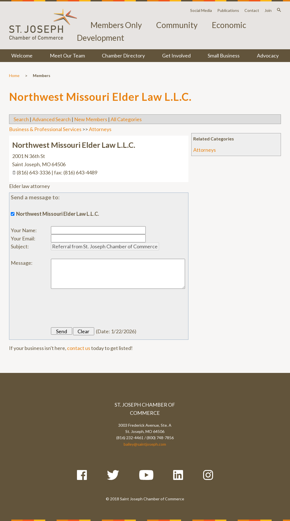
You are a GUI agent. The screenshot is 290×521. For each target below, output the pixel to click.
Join (268, 10)
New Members (90, 119)
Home (14, 75)
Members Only (116, 25)
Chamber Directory (123, 55)
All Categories (126, 119)
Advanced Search (51, 119)
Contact (251, 10)
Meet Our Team (67, 55)
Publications (228, 10)
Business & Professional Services (45, 129)
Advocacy (268, 55)
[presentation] (94, 308)
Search (21, 119)
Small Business (224, 55)
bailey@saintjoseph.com (145, 444)
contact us (78, 348)
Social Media (201, 10)
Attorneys (204, 150)
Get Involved (176, 55)
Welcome (22, 55)
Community (176, 25)
